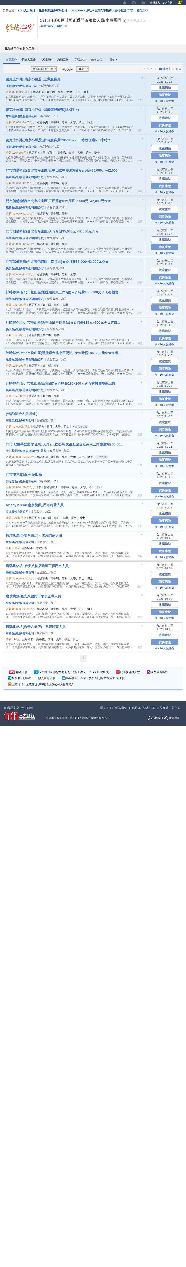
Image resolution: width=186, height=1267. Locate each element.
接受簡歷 (46, 59)
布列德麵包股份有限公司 (21, 86)
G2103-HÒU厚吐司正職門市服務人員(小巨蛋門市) (104, 10)
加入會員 (167, 2)
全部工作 (11, 59)
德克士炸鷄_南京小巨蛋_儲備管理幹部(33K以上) (42, 109)
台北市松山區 (164, 78)
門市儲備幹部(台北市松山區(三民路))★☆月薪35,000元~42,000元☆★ (58, 201)
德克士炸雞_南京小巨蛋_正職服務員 (33, 79)
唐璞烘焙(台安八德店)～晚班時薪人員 (34, 535)
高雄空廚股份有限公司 (20, 420)
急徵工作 (63, 59)
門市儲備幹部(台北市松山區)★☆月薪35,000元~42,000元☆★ (52, 231)
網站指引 (121, 707)
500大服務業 (80, 426)
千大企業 (102, 457)
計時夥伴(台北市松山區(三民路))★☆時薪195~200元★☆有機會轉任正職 (60, 383)
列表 (176, 69)
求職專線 (155, 718)
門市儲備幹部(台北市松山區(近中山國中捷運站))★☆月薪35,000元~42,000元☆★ (64, 170)
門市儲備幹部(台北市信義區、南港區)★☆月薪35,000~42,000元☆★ (57, 261)
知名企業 (96, 59)
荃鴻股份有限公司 (17, 512)
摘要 (163, 69)
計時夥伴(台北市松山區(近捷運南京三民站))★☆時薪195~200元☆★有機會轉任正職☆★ (64, 292)
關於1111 (106, 707)
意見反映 (163, 707)
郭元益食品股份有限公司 (21, 481)
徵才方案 (149, 707)
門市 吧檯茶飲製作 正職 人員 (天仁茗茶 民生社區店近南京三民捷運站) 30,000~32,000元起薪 (64, 444)
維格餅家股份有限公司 (53, 10)
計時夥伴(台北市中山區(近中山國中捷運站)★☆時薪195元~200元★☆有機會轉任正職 (64, 322)
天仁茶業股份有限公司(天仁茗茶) (26, 451)
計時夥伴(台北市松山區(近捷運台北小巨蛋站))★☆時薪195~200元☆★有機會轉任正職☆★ (64, 353)
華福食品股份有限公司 (20, 542)
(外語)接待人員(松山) (21, 413)
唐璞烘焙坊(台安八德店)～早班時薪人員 (36, 626)
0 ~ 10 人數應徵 (164, 100)
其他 (113, 59)
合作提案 (135, 707)
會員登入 (155, 2)
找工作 (175, 707)
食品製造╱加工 (49, 85)
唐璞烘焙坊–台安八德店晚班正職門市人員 (37, 566)
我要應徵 (165, 95)
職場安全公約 (18, 707)
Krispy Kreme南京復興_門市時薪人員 (35, 505)
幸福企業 (79, 59)
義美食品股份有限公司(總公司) (25, 177)
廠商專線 (172, 718)
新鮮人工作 (29, 59)
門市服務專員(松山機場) (24, 474)
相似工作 (142, 10)
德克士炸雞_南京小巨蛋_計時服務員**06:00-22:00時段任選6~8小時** (58, 140)
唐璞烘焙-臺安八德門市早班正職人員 (33, 596)
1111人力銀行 (26, 10)
